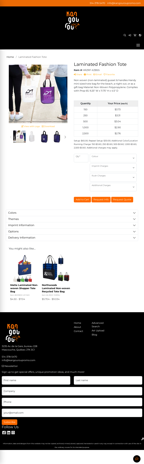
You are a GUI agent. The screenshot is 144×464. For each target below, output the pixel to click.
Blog (94, 334)
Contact (78, 331)
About (77, 327)
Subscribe (9, 422)
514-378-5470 (97, 3)
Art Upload (98, 330)
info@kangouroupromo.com (124, 3)
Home (77, 323)
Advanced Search (98, 325)
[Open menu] (138, 45)
